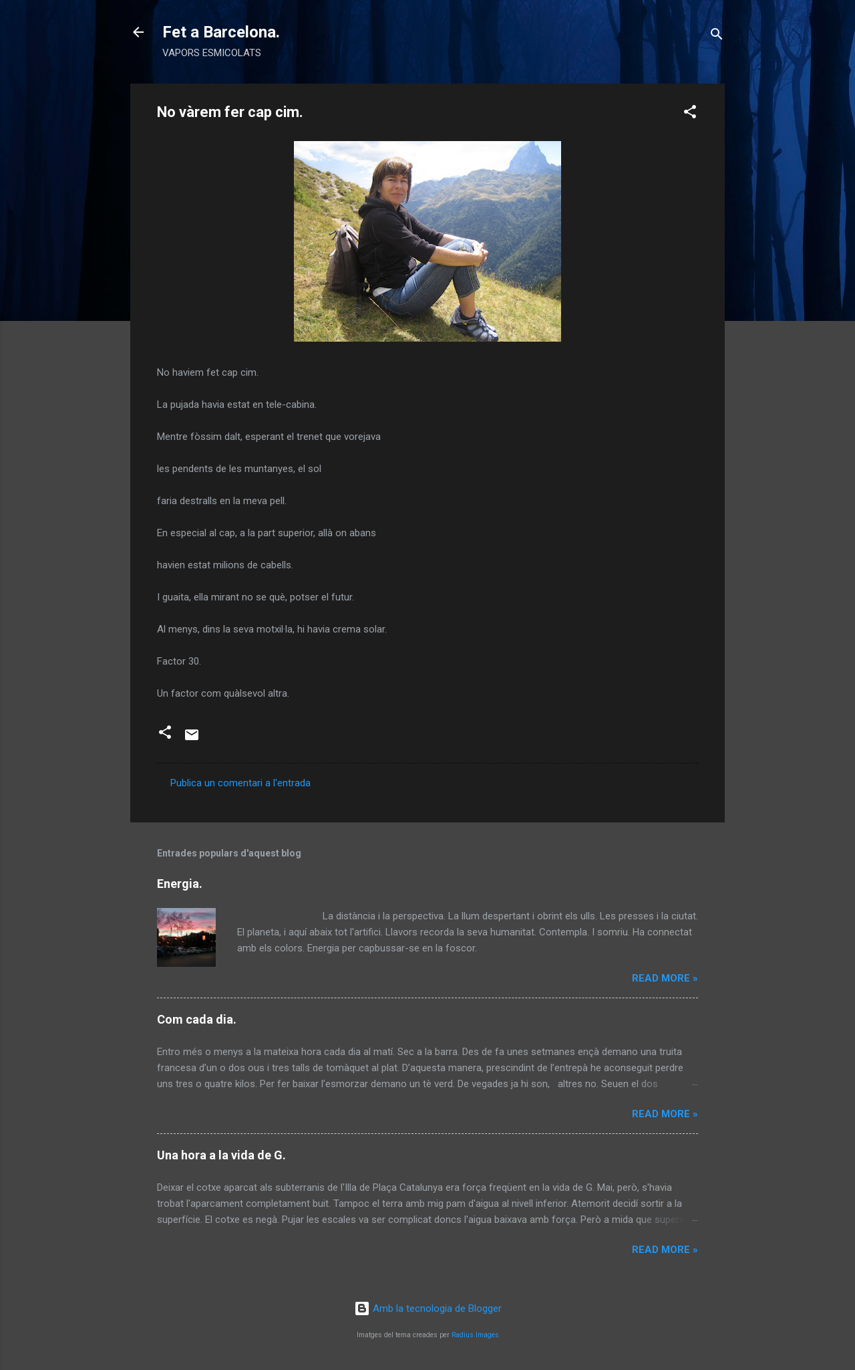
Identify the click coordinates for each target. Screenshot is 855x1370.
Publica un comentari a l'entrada (240, 783)
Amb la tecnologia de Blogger (428, 1308)
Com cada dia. (196, 1019)
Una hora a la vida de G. (221, 1155)
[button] (690, 114)
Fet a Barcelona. (221, 32)
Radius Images (475, 1335)
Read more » (665, 978)
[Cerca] (717, 36)
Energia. (179, 884)
